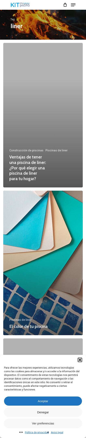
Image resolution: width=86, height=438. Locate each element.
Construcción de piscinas (26, 150)
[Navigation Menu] (73, 5)
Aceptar (43, 401)
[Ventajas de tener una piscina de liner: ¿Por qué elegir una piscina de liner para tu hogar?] (43, 115)
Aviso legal (57, 432)
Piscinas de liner (56, 150)
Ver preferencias (43, 423)
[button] (80, 360)
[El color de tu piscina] (43, 263)
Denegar (43, 412)
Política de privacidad (37, 432)
